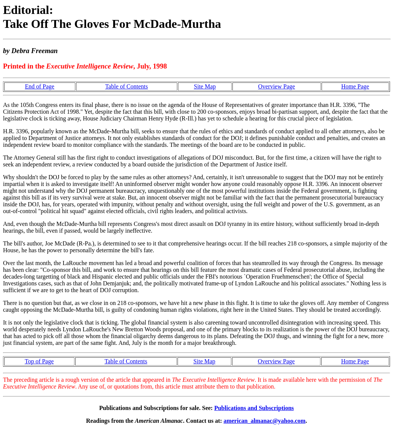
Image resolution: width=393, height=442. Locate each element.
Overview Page (276, 86)
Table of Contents (126, 86)
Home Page (355, 86)
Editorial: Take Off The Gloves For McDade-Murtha (112, 16)
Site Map (205, 86)
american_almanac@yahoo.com (264, 421)
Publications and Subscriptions (254, 408)
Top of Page (39, 361)
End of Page (39, 86)
